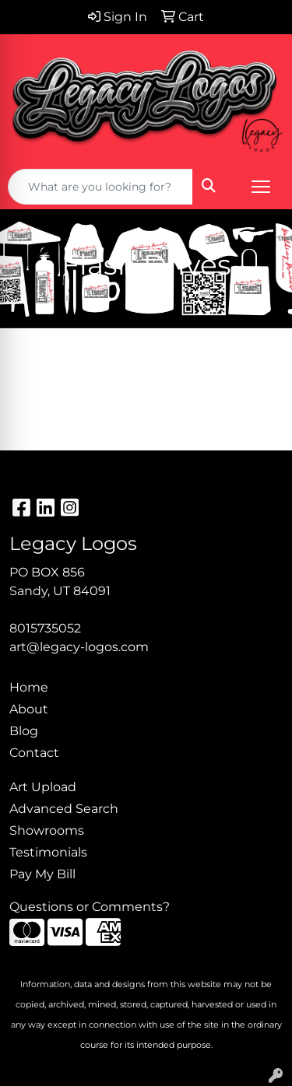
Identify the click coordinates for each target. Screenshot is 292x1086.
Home (28, 687)
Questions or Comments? (89, 906)
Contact (34, 752)
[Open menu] (260, 186)
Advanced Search (63, 808)
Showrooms (46, 830)
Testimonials (48, 852)
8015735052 (45, 628)
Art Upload (42, 786)
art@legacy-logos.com (79, 646)
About (28, 709)
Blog (23, 730)
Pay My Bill (42, 874)
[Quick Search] (100, 187)
